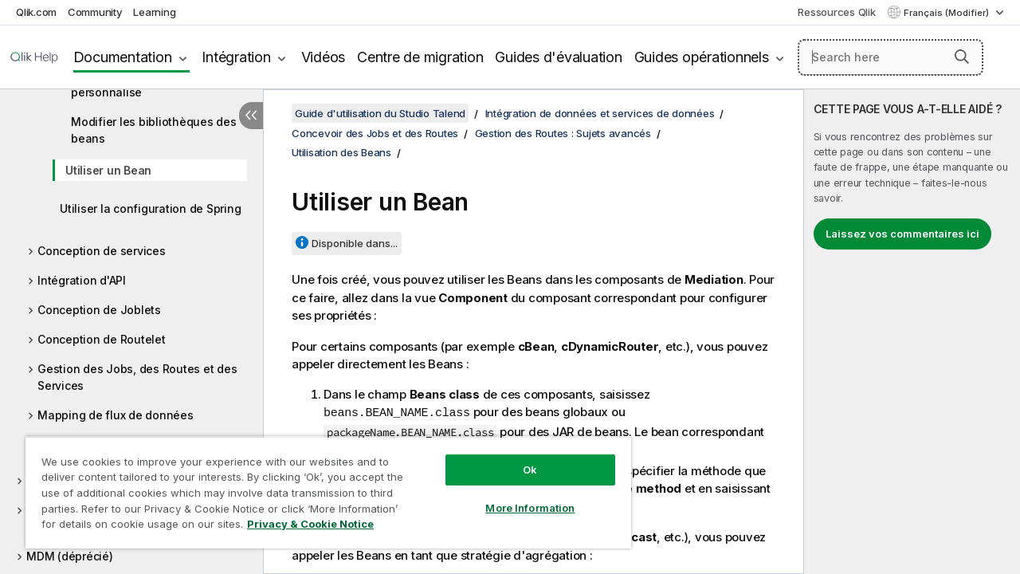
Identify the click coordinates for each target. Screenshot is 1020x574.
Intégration (236, 57)
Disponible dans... (355, 243)
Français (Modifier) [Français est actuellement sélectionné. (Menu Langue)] (947, 12)
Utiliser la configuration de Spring (150, 208)
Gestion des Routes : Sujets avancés (563, 133)
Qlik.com (36, 12)
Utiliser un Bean (108, 170)
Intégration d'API (81, 280)
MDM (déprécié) (69, 556)
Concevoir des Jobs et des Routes (375, 133)
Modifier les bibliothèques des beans (154, 130)
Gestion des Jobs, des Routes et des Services (137, 377)
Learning (154, 12)
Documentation (122, 57)
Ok (518, 457)
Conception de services (101, 251)
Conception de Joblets (99, 309)
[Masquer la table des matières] (251, 115)
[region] (321, 486)
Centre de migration (420, 57)
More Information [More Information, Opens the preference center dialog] (518, 495)
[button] (962, 57)
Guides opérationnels (701, 57)
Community (95, 12)
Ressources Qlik (836, 12)
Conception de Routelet (101, 339)
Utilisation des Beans (341, 152)
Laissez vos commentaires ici (902, 233)
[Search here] (890, 57)
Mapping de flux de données (115, 415)
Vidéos (323, 57)
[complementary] (912, 331)
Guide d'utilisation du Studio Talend (380, 113)
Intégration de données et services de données (600, 113)
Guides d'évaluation (558, 57)
